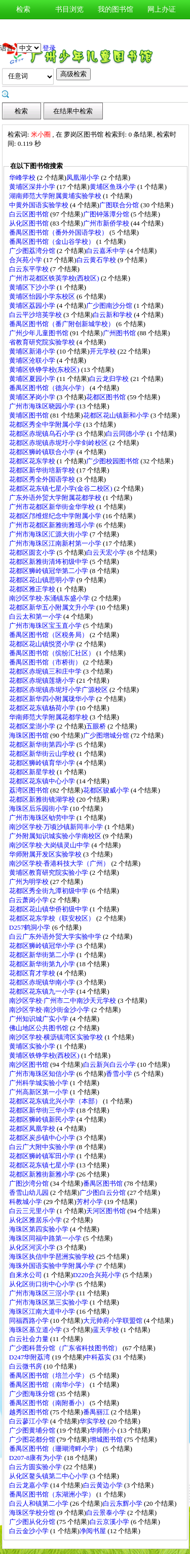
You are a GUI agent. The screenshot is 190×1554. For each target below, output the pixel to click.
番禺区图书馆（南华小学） (49, 1384)
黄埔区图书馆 (29, 415)
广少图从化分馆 (33, 1522)
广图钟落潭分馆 (107, 214)
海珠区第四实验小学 (39, 1229)
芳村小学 (90, 1202)
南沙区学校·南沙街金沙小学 (50, 1009)
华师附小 (104, 1430)
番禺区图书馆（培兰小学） (49, 1375)
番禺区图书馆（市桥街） (46, 662)
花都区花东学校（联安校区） (52, 918)
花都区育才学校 (33, 973)
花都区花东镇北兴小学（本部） (56, 1101)
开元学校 (104, 351)
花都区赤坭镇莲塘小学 (43, 680)
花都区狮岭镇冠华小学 (43, 945)
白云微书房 (26, 1366)
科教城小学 (26, 1202)
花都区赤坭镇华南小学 (43, 982)
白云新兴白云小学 (110, 1064)
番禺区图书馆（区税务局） (49, 635)
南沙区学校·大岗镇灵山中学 (50, 845)
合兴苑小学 (26, 260)
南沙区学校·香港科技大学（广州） (60, 863)
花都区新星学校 (33, 772)
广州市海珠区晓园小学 (43, 406)
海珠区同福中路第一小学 (46, 1238)
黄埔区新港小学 (33, 351)
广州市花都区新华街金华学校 (52, 507)
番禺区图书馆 (103, 1183)
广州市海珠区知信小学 (43, 1073)
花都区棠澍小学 (33, 726)
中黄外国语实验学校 (39, 205)
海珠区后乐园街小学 (39, 808)
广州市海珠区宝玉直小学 (46, 625)
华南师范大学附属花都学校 (49, 717)
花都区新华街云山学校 (43, 753)
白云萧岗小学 (29, 900)
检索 (23, 9)
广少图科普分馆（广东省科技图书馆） (66, 1348)
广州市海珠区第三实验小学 (49, 1302)
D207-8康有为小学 (36, 1458)
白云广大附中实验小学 (43, 1147)
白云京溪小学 (110, 1522)
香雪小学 (120, 1073)
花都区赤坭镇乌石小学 (43, 433)
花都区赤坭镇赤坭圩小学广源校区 (59, 689)
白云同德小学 (126, 433)
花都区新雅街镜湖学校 (43, 799)
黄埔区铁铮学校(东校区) (45, 369)
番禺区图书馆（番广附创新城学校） (62, 324)
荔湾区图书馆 (29, 790)
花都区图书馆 (106, 397)
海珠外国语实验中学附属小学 (52, 1266)
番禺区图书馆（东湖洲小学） (52, 1494)
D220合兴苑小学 (98, 1275)
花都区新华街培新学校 (43, 470)
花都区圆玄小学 (33, 552)
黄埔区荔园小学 (33, 305)
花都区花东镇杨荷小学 (43, 708)
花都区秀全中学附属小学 (46, 424)
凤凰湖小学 (83, 177)
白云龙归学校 (109, 379)
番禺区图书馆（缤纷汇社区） (52, 653)
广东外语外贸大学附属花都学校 (56, 497)
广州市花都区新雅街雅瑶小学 (52, 525)
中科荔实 (98, 1357)
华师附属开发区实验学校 (46, 854)
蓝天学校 (107, 1330)
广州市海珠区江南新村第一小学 (56, 543)
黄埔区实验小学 (33, 1046)
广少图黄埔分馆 (33, 1430)
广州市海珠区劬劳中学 (43, 817)
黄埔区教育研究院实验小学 (49, 872)
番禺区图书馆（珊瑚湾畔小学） (56, 1448)
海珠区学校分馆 (33, 1512)
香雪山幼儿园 (29, 1192)
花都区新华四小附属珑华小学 (52, 699)
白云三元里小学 (33, 1211)
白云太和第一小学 (36, 616)
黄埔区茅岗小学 (33, 397)
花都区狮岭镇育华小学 (43, 763)
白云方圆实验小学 (36, 1467)
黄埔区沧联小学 (33, 360)
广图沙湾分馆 (29, 1183)
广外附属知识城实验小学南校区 (56, 836)
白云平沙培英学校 (36, 315)
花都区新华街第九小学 (43, 964)
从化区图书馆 (29, 223)
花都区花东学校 (33, 461)
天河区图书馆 (106, 1211)
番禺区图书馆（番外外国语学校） (59, 232)
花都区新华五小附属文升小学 (52, 607)
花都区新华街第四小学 (43, 744)
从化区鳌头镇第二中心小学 (49, 1476)
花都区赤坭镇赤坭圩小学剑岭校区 (59, 443)
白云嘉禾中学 (106, 251)
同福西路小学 (29, 1320)
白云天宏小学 (106, 552)
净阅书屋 (93, 1531)
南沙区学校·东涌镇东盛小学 (50, 598)
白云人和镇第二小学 (39, 1503)
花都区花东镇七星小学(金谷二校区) (61, 488)
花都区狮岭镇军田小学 (43, 1156)
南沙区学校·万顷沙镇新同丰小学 (57, 827)
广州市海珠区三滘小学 (43, 1293)
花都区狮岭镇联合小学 (43, 452)
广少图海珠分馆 (33, 1394)
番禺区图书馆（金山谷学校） (52, 241)
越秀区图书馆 (29, 1412)
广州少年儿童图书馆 (39, 333)
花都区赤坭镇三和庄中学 (46, 671)
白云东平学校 (29, 269)
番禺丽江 (97, 1412)
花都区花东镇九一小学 (43, 991)
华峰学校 (23, 177)
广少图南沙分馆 (110, 305)
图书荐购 (69, 29)
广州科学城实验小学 (39, 1083)
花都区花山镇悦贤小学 (43, 644)
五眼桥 (96, 726)
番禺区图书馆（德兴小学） (49, 388)
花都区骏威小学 (107, 790)
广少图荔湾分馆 (33, 251)
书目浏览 (69, 9)
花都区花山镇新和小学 (116, 415)
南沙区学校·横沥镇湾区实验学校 (57, 1037)
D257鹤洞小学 (30, 927)
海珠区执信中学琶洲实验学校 (52, 1256)
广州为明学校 (29, 881)
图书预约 (115, 29)
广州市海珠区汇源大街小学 (49, 534)
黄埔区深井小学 (33, 187)
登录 (49, 48)
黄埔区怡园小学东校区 (43, 296)
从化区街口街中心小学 (43, 1284)
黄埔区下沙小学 (33, 287)
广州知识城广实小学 (39, 1019)
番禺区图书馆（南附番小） (49, 1403)
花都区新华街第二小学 (43, 955)
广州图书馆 (120, 333)
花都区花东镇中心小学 (43, 781)
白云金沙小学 (29, 1531)
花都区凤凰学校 (33, 1128)
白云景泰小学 (106, 1512)
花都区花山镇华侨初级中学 (49, 909)
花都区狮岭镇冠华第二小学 (49, 571)
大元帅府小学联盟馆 (113, 1320)
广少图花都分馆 (33, 1439)
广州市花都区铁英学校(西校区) (55, 278)
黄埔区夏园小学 (33, 379)
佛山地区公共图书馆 (39, 1028)
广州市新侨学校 (107, 223)
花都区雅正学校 (33, 589)
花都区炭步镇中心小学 (43, 1137)
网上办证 (161, 9)
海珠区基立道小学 (36, 1330)
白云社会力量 (29, 1339)
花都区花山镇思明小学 (43, 580)
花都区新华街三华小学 (43, 1110)
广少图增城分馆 (107, 735)
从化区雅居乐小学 (36, 1220)
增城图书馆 (107, 1439)
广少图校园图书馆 (113, 461)
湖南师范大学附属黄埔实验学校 (56, 196)
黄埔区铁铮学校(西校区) (45, 1055)
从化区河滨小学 (33, 1247)
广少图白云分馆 (103, 1192)
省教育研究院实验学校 (43, 342)
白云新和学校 (113, 315)
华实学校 (93, 1421)
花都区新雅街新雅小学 (43, 1174)
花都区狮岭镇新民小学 (43, 1119)
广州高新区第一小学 (39, 1092)
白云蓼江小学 (29, 1421)
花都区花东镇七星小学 (43, 1165)
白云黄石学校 (97, 260)
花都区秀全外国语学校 (43, 479)
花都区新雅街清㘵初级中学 (49, 561)
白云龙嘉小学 (29, 1485)
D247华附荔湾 (30, 1357)
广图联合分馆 (119, 205)
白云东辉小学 (123, 1503)
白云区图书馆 (29, 214)
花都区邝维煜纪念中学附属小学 (56, 516)
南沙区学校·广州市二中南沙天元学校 (63, 1000)
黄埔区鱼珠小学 (113, 187)
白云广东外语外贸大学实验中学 (56, 936)
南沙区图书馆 (29, 1064)
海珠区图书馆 (29, 735)
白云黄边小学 (103, 1485)
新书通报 (23, 29)
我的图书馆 (115, 9)
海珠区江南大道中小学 (43, 1311)
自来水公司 (26, 1275)
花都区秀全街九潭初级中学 (49, 891)
